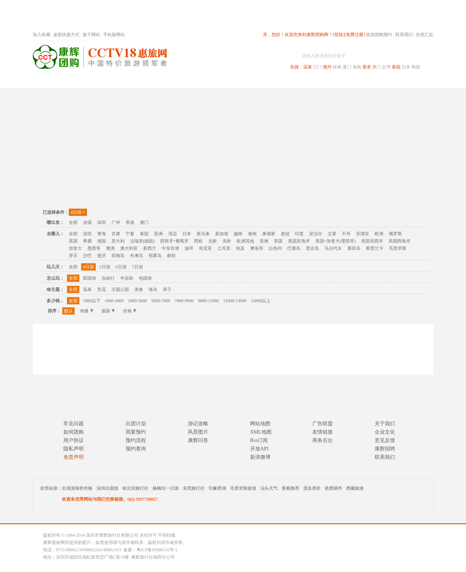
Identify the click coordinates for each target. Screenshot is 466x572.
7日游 (137, 266)
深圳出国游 (107, 488)
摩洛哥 (256, 248)
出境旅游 (322, 81)
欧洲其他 (245, 241)
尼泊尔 (315, 233)
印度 (299, 233)
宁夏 (130, 233)
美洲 (264, 241)
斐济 (101, 255)
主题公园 (120, 289)
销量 (86, 310)
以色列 (275, 248)
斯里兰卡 (374, 248)
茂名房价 (312, 488)
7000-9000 (184, 300)
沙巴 (87, 255)
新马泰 (203, 233)
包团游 (145, 278)
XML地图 (261, 432)
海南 (356, 67)
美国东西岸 (372, 241)
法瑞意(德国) (142, 241)
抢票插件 (333, 488)
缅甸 (252, 233)
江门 (317, 67)
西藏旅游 (355, 488)
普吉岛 (312, 248)
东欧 (226, 241)
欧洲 (379, 233)
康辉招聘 (385, 448)
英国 (73, 241)
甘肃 (115, 233)
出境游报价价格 (77, 488)
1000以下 (91, 300)
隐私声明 (73, 448)
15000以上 (260, 300)
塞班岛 (353, 248)
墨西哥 (93, 248)
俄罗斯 (395, 233)
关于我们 (385, 423)
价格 (129, 310)
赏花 (101, 289)
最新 (108, 310)
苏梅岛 (118, 255)
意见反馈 (385, 440)
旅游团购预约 (379, 34)
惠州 (327, 67)
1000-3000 (114, 300)
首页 (131, 81)
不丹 (346, 233)
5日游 (104, 266)
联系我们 (404, 34)
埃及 (240, 248)
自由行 (108, 278)
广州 (115, 222)
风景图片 (198, 432)
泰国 (396, 67)
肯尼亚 (205, 248)
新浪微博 (260, 457)
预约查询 (136, 448)
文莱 (332, 233)
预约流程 (136, 440)
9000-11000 (208, 300)
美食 (138, 289)
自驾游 (352, 81)
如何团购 (73, 432)
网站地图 (260, 423)
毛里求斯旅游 (243, 488)
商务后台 (322, 440)
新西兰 (149, 248)
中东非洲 (170, 248)
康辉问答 (198, 440)
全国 (87, 222)
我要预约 (136, 432)
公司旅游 (416, 81)
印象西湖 (217, 488)
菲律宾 (362, 233)
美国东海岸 (299, 241)
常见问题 (73, 423)
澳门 (376, 67)
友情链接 (322, 432)
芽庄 (73, 255)
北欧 (212, 241)
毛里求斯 (397, 248)
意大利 (118, 241)
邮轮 (171, 255)
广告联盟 (322, 423)
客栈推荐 (290, 488)
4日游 (78, 212)
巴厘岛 (293, 248)
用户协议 (73, 440)
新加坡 (221, 233)
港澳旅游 (290, 81)
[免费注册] (354, 34)
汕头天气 (269, 488)
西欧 (198, 241)
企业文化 (385, 432)
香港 (366, 67)
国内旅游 (257, 81)
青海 (101, 233)
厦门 (347, 67)
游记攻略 (198, 423)
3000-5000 (137, 300)
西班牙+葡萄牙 (174, 241)
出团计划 (136, 423)
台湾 (386, 67)
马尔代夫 (333, 248)
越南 (238, 233)
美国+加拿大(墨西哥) (335, 241)
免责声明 (73, 457)
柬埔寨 (268, 233)
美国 (278, 241)
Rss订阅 (259, 440)
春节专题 (159, 81)
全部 (73, 222)
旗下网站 (91, 34)
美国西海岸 (399, 241)
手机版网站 (114, 34)
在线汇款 (424, 34)
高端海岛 (383, 81)
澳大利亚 (129, 248)
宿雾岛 (155, 255)
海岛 (153, 289)
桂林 (337, 67)
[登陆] (338, 34)
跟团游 (89, 278)
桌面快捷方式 (66, 34)
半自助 (126, 278)
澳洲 (110, 248)
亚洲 (158, 233)
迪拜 (189, 248)
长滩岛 (136, 255)
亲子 (167, 289)
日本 (406, 67)
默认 (68, 310)
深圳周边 (191, 81)
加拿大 (75, 248)
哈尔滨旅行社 (135, 488)
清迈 (172, 233)
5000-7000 (160, 300)
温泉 (307, 67)
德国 (101, 241)
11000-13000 (234, 300)
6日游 (121, 266)
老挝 (285, 233)
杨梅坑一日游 (166, 488)
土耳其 (223, 248)
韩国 (415, 67)
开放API (259, 448)
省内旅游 (224, 81)
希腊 (87, 241)
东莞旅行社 (194, 488)
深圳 (101, 222)
